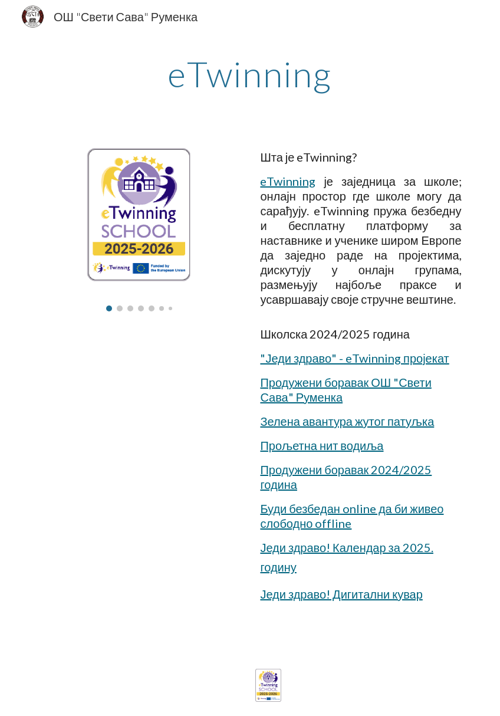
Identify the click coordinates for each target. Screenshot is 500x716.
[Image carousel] (139, 228)
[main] (250, 74)
